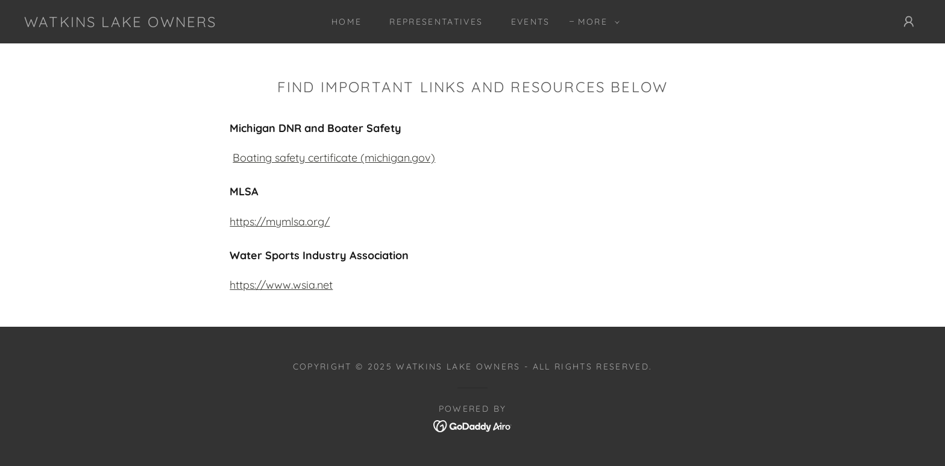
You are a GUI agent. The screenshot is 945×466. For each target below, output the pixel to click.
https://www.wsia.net (281, 285)
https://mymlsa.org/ (280, 221)
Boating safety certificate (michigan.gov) (334, 158)
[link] (120, 23)
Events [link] (530, 21)
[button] (596, 21)
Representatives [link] (436, 21)
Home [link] (346, 21)
